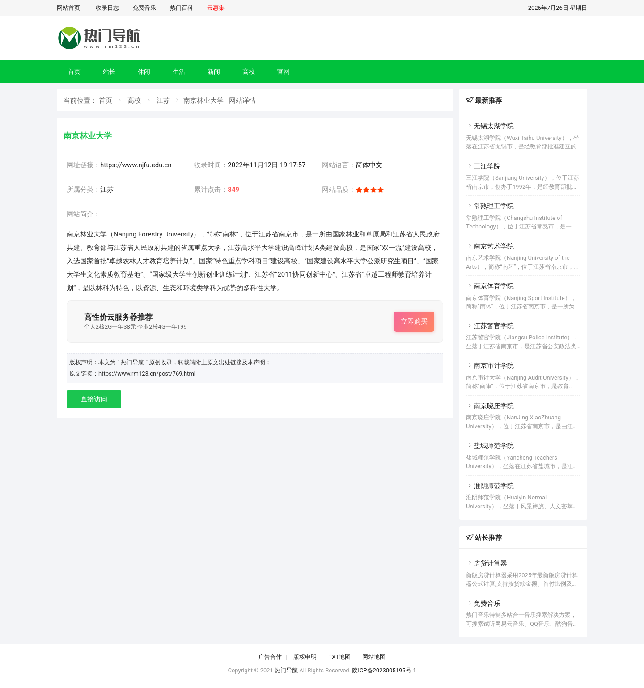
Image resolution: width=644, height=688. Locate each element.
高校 (248, 71)
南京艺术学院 (490, 246)
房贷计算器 (486, 563)
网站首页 (68, 7)
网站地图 (374, 657)
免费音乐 (144, 7)
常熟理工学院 (490, 206)
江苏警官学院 (490, 326)
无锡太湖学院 (490, 126)
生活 (179, 71)
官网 (283, 71)
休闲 (144, 71)
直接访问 (93, 399)
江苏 (163, 101)
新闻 (214, 71)
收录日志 (107, 7)
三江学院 (483, 166)
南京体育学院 (490, 286)
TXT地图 (339, 657)
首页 (74, 71)
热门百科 (181, 7)
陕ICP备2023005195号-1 (384, 670)
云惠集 (216, 7)
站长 (109, 71)
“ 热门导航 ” (133, 362)
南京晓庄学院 (490, 406)
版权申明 (305, 657)
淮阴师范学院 (490, 486)
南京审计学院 (490, 366)
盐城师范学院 (490, 446)
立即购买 (414, 321)
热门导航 (286, 670)
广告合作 (270, 657)
